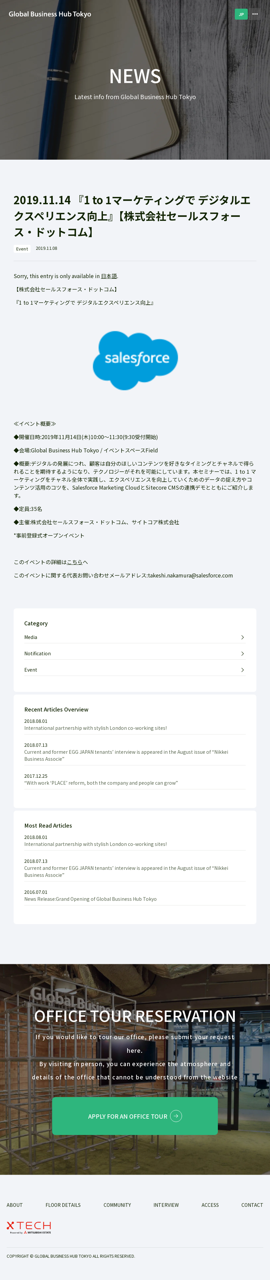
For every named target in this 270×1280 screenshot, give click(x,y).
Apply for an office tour (135, 1116)
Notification (37, 653)
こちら (75, 562)
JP (241, 14)
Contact (252, 1204)
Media (30, 637)
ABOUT (15, 1204)
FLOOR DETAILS (63, 1204)
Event (30, 669)
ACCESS (210, 1204)
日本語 (109, 276)
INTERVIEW (166, 1204)
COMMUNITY (117, 1204)
